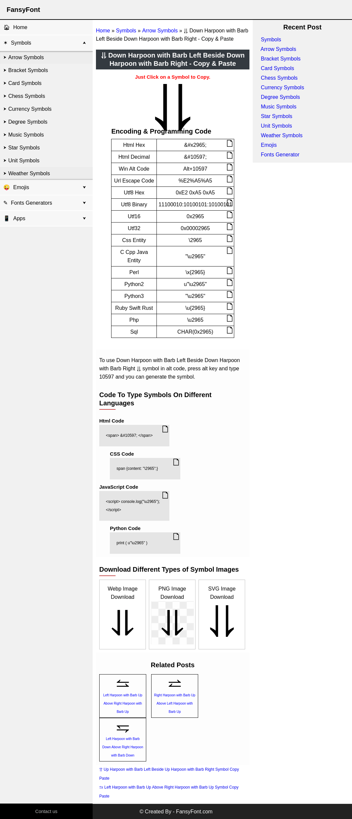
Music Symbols (26, 135)
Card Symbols (24, 83)
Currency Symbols (30, 109)
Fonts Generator (280, 154)
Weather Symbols (29, 173)
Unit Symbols (23, 160)
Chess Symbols (26, 96)
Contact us (46, 811)
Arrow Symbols (26, 57)
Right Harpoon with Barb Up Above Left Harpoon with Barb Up (175, 703)
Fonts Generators (31, 203)
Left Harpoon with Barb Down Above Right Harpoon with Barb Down (122, 747)
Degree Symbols (27, 122)
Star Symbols (24, 147)
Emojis (21, 187)
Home (20, 27)
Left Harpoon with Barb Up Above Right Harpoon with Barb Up (122, 703)
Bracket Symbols (28, 70)
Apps (14, 218)
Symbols (21, 43)
